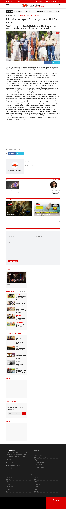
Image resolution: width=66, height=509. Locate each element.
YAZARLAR (23, 291)
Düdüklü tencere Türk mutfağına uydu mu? (20, 318)
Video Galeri (38, 465)
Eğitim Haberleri (39, 462)
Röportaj (37, 484)
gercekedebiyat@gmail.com (14, 465)
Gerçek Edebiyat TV (49, 1)
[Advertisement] (33, 133)
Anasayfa (9, 15)
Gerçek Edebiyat (17, 500)
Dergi (36, 477)
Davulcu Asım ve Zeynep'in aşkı (20, 304)
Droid (40, 500)
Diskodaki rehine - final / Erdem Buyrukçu (21, 350)
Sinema (37, 487)
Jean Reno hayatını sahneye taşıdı (46, 11)
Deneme (9, 477)
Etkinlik (37, 482)
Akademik (10, 487)
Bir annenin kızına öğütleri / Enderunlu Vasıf (21, 371)
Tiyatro (37, 489)
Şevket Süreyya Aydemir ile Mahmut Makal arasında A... (20, 326)
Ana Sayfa (9, 1)
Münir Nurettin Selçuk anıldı (18, 11)
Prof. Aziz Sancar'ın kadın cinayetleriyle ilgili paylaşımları (48, 192)
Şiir (8, 482)
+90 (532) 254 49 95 (12, 468)
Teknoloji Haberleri (40, 457)
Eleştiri (9, 484)
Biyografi (37, 479)
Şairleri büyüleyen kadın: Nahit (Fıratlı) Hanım (21, 298)
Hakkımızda (36, 506)
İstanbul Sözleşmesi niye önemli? (15, 192)
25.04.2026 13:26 (38, 212)
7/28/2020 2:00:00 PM (10, 190)
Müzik (36, 491)
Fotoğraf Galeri (39, 467)
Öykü (8, 491)
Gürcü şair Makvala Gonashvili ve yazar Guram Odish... (19, 341)
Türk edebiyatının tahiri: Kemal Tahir (21, 364)
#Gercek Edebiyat (12, 149)
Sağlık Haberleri (39, 460)
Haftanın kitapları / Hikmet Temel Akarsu (21, 357)
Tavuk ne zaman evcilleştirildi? (42, 214)
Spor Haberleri (39, 455)
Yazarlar (57, 1)
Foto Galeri (39, 1)
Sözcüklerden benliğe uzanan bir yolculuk (21, 311)
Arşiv (8, 489)
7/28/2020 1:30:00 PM (55, 190)
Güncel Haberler (39, 453)
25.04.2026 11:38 (10, 211)
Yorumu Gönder (13, 261)
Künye (42, 506)
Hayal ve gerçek (31, 11)
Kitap (8, 479)
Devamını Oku (10, 459)
